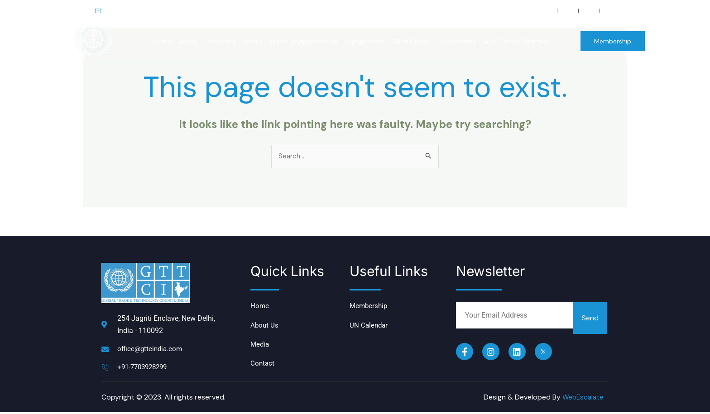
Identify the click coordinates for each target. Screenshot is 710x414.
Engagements (365, 41)
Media (253, 41)
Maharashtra (457, 41)
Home (162, 41)
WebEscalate (582, 399)
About (187, 41)
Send (590, 319)
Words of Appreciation (303, 41)
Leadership (220, 41)
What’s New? (412, 41)
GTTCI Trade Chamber (516, 41)
